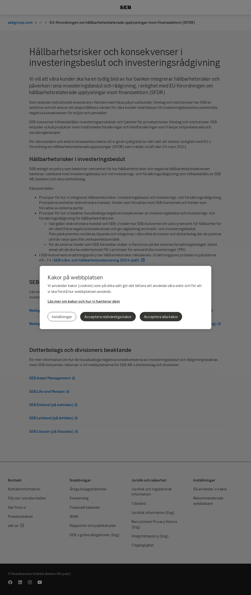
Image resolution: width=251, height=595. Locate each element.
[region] (125, 297)
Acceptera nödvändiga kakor (108, 316)
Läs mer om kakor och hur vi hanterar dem (84, 301)
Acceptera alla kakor (161, 316)
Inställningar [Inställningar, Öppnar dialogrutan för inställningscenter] (62, 316)
